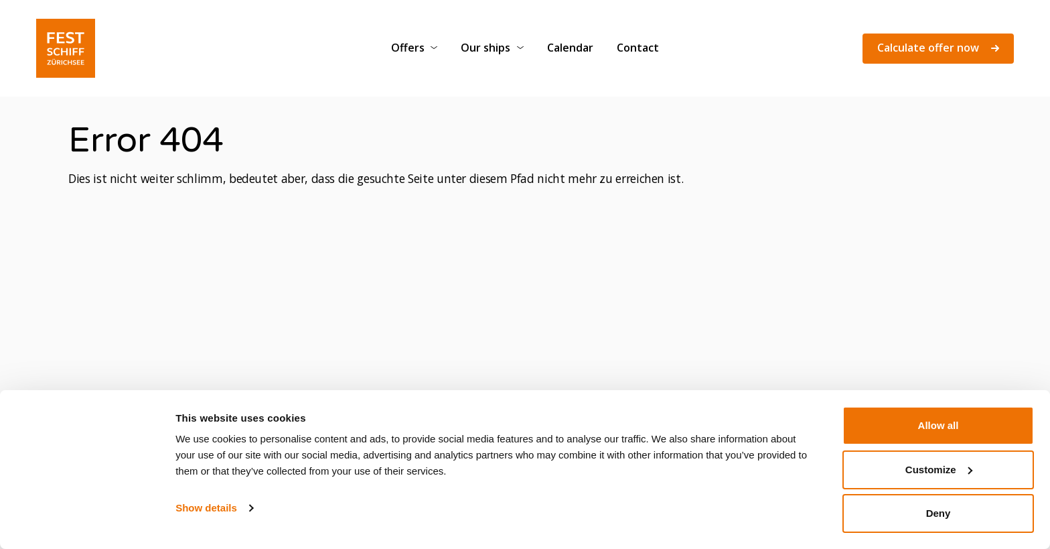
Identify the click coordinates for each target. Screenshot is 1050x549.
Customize (938, 469)
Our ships (485, 47)
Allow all (938, 425)
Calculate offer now (938, 47)
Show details (206, 507)
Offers (408, 47)
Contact (638, 47)
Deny (938, 513)
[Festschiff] (65, 48)
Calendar (570, 47)
